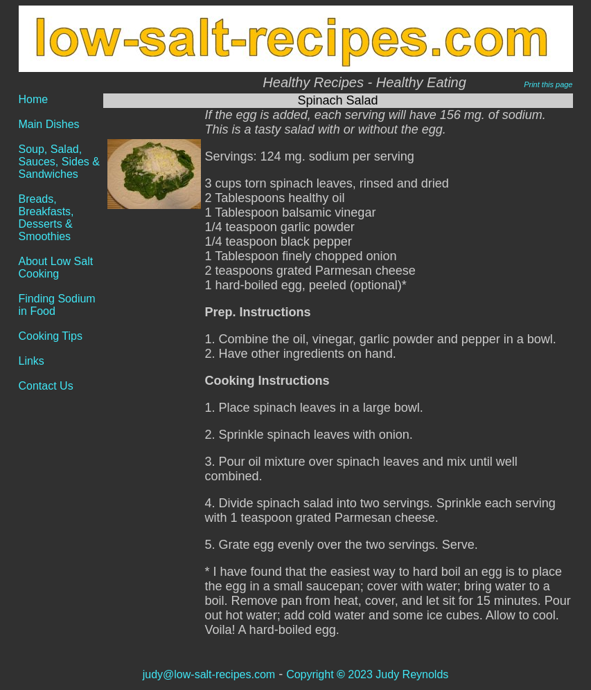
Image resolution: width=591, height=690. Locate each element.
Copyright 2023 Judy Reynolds (367, 674)
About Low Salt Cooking (56, 267)
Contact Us (46, 386)
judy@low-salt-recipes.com (209, 674)
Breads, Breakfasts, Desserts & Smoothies (46, 217)
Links (31, 361)
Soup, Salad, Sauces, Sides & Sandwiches (59, 161)
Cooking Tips (51, 336)
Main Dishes (49, 124)
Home (33, 99)
